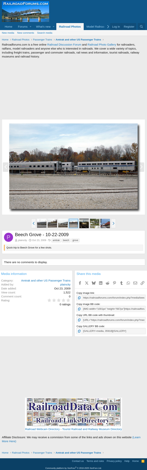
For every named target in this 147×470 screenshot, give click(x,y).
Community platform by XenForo (73, 468)
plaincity (22, 240)
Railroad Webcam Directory (42, 428)
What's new (43, 26)
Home (8, 26)
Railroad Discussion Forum (64, 44)
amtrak (56, 240)
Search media (44, 32)
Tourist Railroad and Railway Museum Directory (92, 428)
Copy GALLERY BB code (90, 326)
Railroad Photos (70, 26)
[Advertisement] (73, 88)
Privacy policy (114, 460)
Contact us (78, 460)
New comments (25, 32)
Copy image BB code (88, 303)
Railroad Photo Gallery (102, 44)
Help (127, 460)
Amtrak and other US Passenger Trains (45, 280)
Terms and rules (95, 460)
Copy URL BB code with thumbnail (95, 315)
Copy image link (85, 293)
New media (8, 32)
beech (66, 240)
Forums (23, 26)
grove (75, 240)
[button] (30, 26)
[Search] (141, 26)
